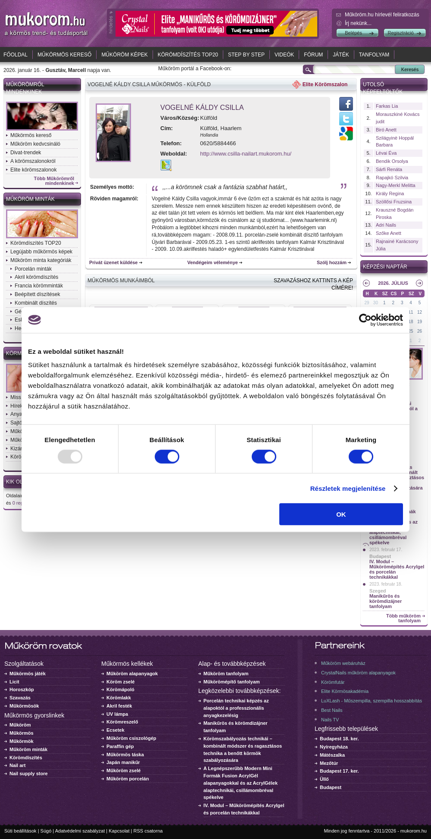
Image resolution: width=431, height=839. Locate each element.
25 (411, 331)
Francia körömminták (39, 286)
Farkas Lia (387, 106)
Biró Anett (386, 129)
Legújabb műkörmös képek (41, 252)
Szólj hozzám (332, 262)
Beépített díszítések (37, 294)
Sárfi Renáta (389, 169)
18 (411, 321)
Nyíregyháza (334, 746)
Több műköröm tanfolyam (403, 618)
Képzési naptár (385, 267)
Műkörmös (21, 733)
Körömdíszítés (25, 757)
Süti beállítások (20, 830)
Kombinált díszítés (36, 303)
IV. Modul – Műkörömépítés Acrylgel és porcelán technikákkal (396, 569)
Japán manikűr (123, 762)
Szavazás (20, 697)
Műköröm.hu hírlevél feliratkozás (382, 15)
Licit (14, 681)
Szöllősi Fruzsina (394, 201)
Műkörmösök (24, 705)
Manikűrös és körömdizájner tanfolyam (385, 601)
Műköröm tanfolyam (226, 673)
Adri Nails (386, 225)
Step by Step (246, 55)
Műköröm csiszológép (131, 738)
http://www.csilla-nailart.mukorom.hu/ (245, 153)
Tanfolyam (374, 55)
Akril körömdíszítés (36, 277)
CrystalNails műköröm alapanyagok (358, 672)
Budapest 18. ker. (339, 738)
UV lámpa (117, 714)
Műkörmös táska (125, 754)
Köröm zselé (120, 681)
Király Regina (390, 193)
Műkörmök (21, 741)
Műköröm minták (30, 199)
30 (375, 302)
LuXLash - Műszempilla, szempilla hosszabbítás (371, 700)
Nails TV (330, 719)
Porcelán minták (33, 269)
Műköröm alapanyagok (132, 673)
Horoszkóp (21, 689)
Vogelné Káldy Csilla (202, 107)
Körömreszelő (122, 721)
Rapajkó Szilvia (392, 177)
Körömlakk (118, 697)
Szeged (377, 590)
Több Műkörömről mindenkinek (54, 181)
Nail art (17, 765)
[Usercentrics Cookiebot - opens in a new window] (365, 319)
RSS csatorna (148, 830)
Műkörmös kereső (64, 55)
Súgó (46, 830)
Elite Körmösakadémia (345, 691)
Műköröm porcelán (127, 778)
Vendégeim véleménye (212, 262)
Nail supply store (28, 773)
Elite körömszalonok (33, 170)
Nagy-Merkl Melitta (395, 185)
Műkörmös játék (27, 673)
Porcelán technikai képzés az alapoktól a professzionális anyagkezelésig (236, 708)
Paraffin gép (120, 746)
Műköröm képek (124, 55)
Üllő (324, 779)
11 (411, 312)
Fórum (313, 55)
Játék (341, 55)
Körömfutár (332, 682)
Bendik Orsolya (392, 161)
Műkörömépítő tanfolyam (231, 681)
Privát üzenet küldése (113, 262)
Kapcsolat (119, 830)
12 (419, 312)
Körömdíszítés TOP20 (188, 55)
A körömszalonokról (33, 161)
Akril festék (119, 705)
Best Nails (332, 710)
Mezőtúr (329, 763)
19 (419, 321)
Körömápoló (120, 689)
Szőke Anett (388, 233)
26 (419, 331)
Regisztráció (400, 32)
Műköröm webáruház (343, 663)
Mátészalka (332, 755)
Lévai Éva (386, 153)
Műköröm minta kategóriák (40, 260)
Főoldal (15, 55)
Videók (284, 55)
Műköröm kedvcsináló (35, 144)
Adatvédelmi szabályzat (80, 830)
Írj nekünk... (358, 23)
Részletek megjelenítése (348, 488)
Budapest (380, 556)
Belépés (353, 32)
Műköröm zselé (123, 770)
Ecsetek (115, 730)
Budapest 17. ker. (339, 771)
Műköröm (20, 724)
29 (366, 302)
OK (341, 514)
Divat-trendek (25, 153)
